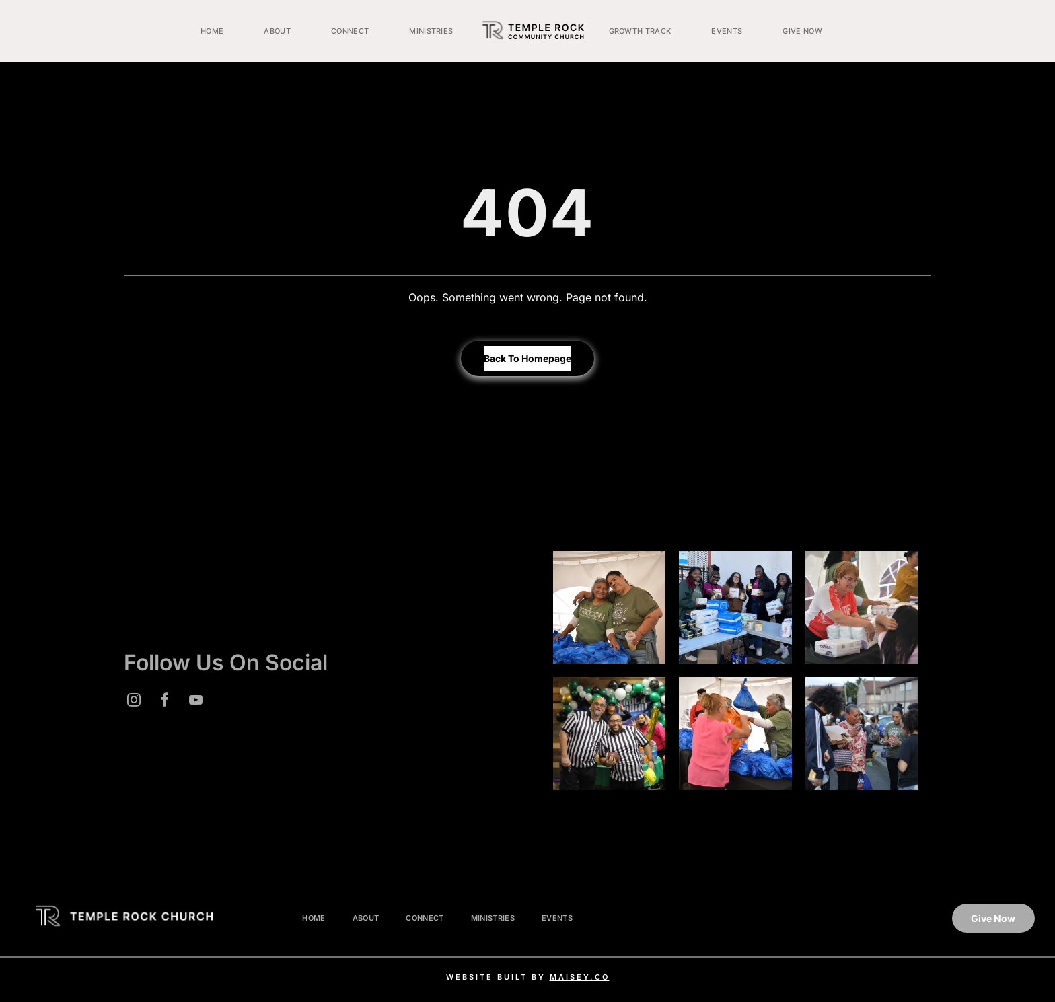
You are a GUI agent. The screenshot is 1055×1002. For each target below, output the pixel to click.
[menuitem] (212, 31)
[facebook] (165, 701)
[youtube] (196, 701)
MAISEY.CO (580, 977)
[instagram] (134, 701)
